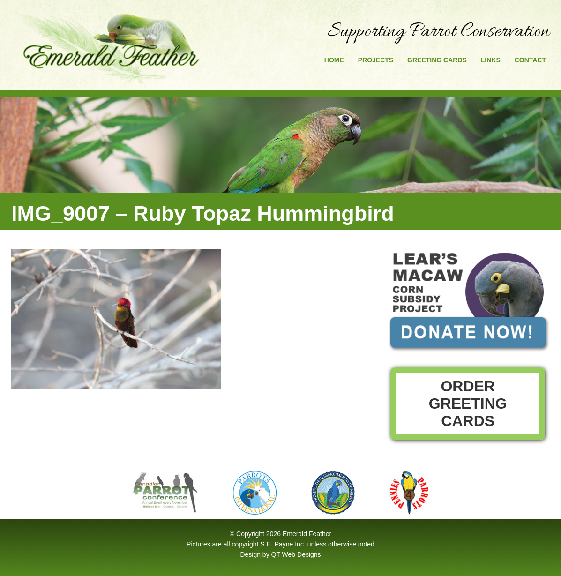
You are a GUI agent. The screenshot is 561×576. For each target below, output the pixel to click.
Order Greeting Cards (468, 403)
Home (334, 60)
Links (491, 60)
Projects (375, 60)
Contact (530, 60)
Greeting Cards (437, 60)
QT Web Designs (296, 554)
